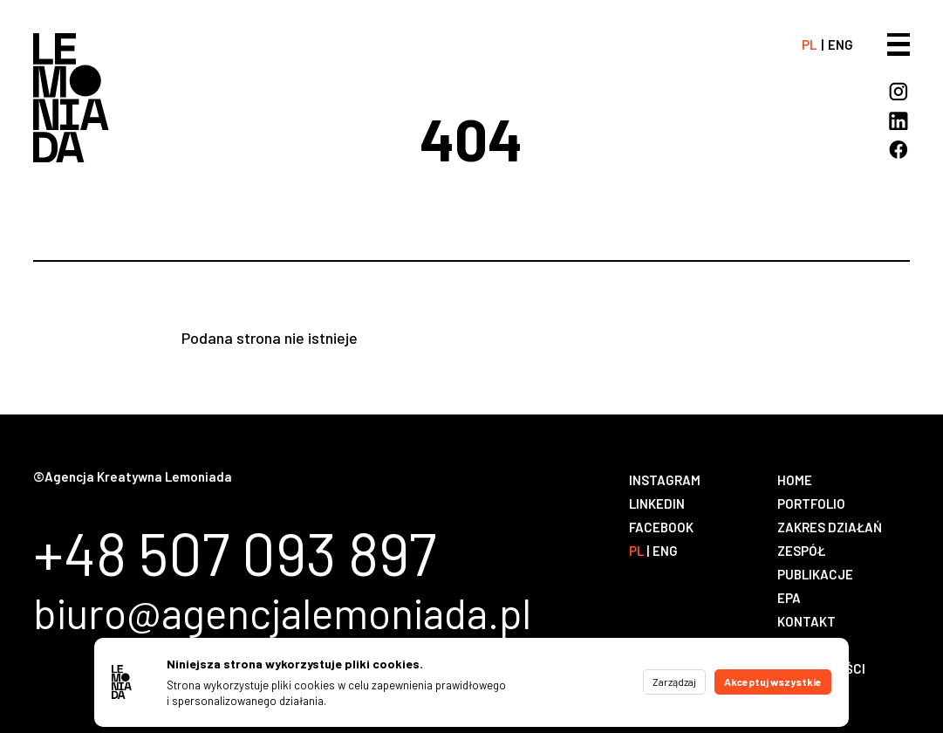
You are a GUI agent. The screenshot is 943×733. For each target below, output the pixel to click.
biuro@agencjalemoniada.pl (282, 613)
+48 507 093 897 (234, 552)
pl (809, 44)
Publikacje (815, 574)
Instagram (664, 480)
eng (840, 44)
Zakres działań (829, 527)
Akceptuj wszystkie (773, 681)
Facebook (661, 527)
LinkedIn (657, 503)
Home (794, 480)
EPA (789, 598)
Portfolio (811, 503)
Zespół (801, 550)
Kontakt (806, 621)
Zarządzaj (674, 681)
